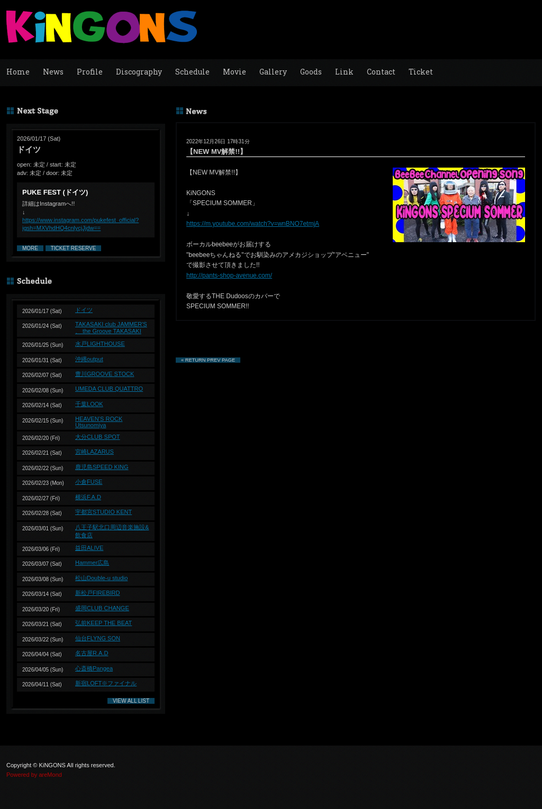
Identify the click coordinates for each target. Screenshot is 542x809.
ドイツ (84, 310)
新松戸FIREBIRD (97, 593)
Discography (139, 72)
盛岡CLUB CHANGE (102, 608)
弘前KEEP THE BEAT (103, 623)
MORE (30, 248)
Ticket (421, 72)
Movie (234, 72)
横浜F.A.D (88, 497)
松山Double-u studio (101, 578)
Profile (90, 72)
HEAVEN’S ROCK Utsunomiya (98, 422)
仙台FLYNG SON (97, 638)
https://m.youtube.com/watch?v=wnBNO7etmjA (252, 223)
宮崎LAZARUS (94, 451)
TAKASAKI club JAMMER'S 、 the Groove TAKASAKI (111, 327)
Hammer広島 (92, 562)
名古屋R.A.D (91, 653)
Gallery (273, 72)
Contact (381, 72)
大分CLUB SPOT (97, 437)
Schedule (192, 72)
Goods (311, 72)
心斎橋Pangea (94, 668)
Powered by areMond (34, 774)
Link (344, 72)
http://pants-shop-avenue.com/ (229, 275)
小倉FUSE (88, 482)
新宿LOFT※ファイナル (106, 683)
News (53, 72)
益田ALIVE (89, 548)
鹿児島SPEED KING (102, 467)
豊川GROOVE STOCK (104, 374)
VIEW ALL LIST (131, 701)
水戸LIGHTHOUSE (100, 344)
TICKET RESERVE (73, 248)
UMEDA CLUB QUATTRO (109, 388)
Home (18, 72)
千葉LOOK (89, 404)
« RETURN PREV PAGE (208, 360)
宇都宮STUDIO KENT (103, 512)
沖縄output (89, 359)
